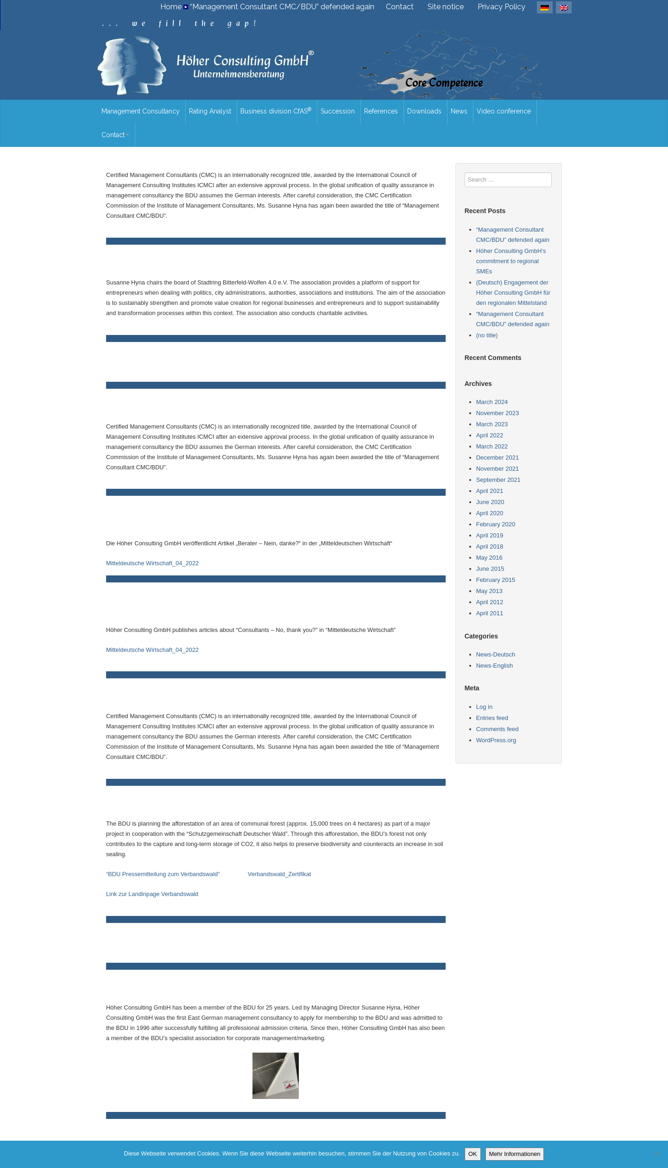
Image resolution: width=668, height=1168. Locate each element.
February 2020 (496, 524)
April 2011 (490, 613)
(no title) (487, 335)
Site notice (446, 6)
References (381, 111)
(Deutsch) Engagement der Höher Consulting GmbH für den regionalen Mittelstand (513, 292)
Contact (400, 6)
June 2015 (490, 568)
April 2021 (490, 490)
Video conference (504, 111)
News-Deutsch (496, 654)
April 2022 (490, 435)
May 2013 (489, 590)
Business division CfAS (275, 111)
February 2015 (496, 579)
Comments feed (497, 729)
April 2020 (490, 513)
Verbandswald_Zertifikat (279, 874)
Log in (484, 706)
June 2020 (490, 502)
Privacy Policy (501, 6)
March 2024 (492, 401)
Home (171, 6)
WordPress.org (496, 740)
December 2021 (497, 457)
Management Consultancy (140, 111)
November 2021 (497, 468)
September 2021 (498, 479)
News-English (494, 665)
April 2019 (490, 535)
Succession (338, 111)
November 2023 (497, 413)
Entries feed (492, 717)
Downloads (424, 111)
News (459, 111)
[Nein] (656, 1154)
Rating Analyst (210, 111)
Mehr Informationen (515, 1153)
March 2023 (492, 424)
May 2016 (489, 557)
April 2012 (490, 602)
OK (472, 1153)
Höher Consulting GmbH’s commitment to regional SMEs (511, 261)
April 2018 (490, 546)
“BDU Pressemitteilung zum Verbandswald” (163, 874)
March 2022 (492, 446)
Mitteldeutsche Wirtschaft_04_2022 (152, 563)
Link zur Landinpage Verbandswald (152, 893)
